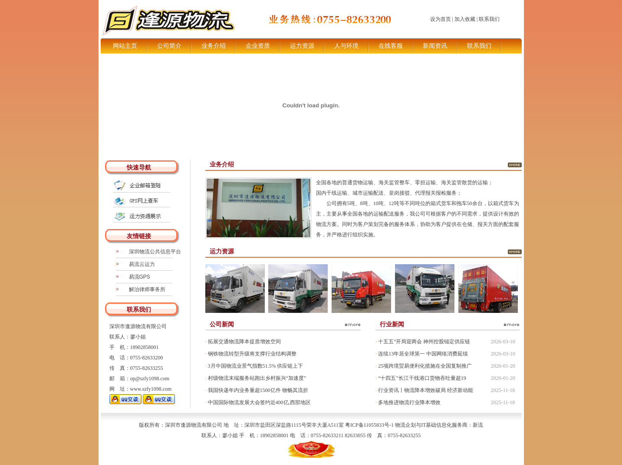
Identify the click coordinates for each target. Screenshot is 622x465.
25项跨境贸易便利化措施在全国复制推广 (423, 366)
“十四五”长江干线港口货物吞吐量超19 (420, 378)
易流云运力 (142, 264)
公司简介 (169, 45)
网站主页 (125, 45)
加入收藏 (464, 19)
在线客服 (390, 45)
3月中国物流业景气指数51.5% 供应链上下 (254, 366)
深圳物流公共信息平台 (155, 252)
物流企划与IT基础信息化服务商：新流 (439, 425)
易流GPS (139, 277)
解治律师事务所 (147, 289)
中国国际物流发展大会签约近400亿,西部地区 (258, 402)
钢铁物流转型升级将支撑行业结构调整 (250, 354)
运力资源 (302, 45)
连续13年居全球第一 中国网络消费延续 (421, 354)
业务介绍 (213, 45)
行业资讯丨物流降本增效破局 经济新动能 (424, 390)
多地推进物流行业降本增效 (408, 402)
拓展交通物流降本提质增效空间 (243, 342)
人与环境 (346, 45)
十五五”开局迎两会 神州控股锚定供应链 (422, 342)
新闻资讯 (435, 45)
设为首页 (440, 19)
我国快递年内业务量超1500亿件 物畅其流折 (256, 390)
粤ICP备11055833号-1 (369, 425)
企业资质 (258, 45)
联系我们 (489, 19)
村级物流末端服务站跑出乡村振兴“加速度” (255, 378)
